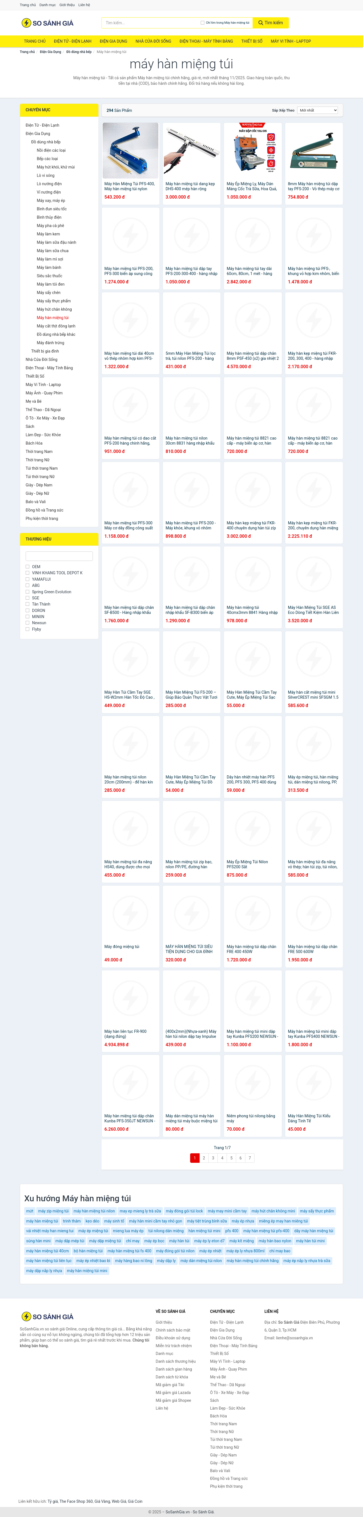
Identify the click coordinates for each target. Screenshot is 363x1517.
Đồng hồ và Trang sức (44, 510)
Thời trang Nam (39, 451)
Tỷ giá (53, 1501)
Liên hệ (84, 5)
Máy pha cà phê (50, 225)
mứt (29, 1211)
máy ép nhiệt (210, 1251)
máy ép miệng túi (93, 1231)
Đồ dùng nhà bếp (79, 52)
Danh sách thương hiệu (176, 1361)
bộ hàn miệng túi (88, 1251)
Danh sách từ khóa (172, 1377)
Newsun (36, 623)
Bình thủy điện (49, 217)
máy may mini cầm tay (227, 1211)
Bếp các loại (47, 158)
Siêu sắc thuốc (49, 276)
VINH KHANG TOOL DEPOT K (54, 573)
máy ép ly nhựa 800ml (245, 1251)
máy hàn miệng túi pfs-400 (266, 1231)
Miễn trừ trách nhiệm (174, 1346)
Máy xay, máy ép (51, 200)
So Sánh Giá (203, 1512)
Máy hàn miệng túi (53, 317)
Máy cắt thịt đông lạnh (56, 326)
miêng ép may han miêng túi (283, 1221)
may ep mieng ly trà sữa (140, 1211)
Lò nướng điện (49, 184)
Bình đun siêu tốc (52, 209)
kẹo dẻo (92, 1221)
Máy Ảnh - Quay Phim (44, 393)
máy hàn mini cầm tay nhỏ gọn (155, 1221)
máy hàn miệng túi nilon (94, 1211)
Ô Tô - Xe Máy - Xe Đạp (45, 418)
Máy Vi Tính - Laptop (291, 41)
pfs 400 (231, 1231)
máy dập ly (166, 1260)
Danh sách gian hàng (174, 1369)
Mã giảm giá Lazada (173, 1392)
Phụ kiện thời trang (42, 518)
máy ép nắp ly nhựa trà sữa (307, 1260)
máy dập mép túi (69, 1241)
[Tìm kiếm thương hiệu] (151, 22)
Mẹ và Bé (34, 401)
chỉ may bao (279, 1251)
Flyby (33, 629)
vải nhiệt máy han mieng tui (50, 1231)
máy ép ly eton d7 (209, 1241)
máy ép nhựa (243, 1221)
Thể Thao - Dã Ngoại (43, 409)
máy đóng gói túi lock (184, 1211)
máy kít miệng (241, 1241)
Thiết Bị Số (252, 41)
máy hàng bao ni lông (133, 1260)
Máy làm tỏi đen (50, 284)
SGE (32, 598)
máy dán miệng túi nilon (201, 1260)
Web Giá (119, 1501)
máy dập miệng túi (105, 1241)
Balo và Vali (36, 502)
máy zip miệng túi (53, 1211)
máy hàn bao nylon (275, 1241)
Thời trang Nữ (37, 460)
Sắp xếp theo (283, 110)
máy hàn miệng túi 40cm (47, 1251)
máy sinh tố (114, 1221)
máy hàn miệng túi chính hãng (253, 1260)
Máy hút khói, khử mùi (56, 167)
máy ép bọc (154, 1241)
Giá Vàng (102, 1501)
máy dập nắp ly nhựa (44, 1270)
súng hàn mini (38, 1241)
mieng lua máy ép (128, 1231)
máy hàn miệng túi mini (87, 1270)
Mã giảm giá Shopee (173, 1400)
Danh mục (48, 5)
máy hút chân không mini (273, 1211)
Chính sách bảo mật (173, 1330)
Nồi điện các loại (51, 150)
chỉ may (132, 1241)
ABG (33, 585)
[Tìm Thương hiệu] (59, 556)
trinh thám (72, 1221)
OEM (33, 567)
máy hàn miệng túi (42, 1221)
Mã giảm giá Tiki (170, 1385)
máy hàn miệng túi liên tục (49, 1260)
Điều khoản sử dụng (173, 1338)
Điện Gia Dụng (113, 41)
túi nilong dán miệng (165, 1231)
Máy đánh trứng (50, 343)
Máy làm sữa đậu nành (56, 242)
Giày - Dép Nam (39, 485)
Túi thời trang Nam (42, 468)
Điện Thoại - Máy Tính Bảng (206, 41)
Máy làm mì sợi (50, 259)
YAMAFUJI (38, 579)
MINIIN (35, 616)
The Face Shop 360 (76, 1501)
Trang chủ (28, 5)
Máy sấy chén (48, 292)
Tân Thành (38, 604)
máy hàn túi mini (310, 1241)
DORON (35, 610)
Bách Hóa (34, 443)
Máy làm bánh (49, 267)
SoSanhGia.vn (178, 1512)
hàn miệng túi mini (204, 1231)
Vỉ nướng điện (49, 192)
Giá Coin (135, 1501)
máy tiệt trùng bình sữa (207, 1221)
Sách (30, 426)
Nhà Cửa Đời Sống (153, 41)
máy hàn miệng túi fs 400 (129, 1251)
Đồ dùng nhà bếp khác (56, 334)
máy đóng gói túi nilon (175, 1251)
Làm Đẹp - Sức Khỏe (43, 435)
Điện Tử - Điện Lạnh (72, 41)
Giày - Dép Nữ (37, 493)
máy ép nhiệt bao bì (93, 1260)
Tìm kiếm (270, 22)
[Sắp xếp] (317, 110)
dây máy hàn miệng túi (313, 1231)
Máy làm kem (48, 234)
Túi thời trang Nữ (40, 476)
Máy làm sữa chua (53, 251)
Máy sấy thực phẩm (54, 301)
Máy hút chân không (54, 309)
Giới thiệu (66, 5)
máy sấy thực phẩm (317, 1211)
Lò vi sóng (45, 175)
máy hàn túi (179, 1241)
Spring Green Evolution (48, 592)
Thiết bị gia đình (45, 351)
